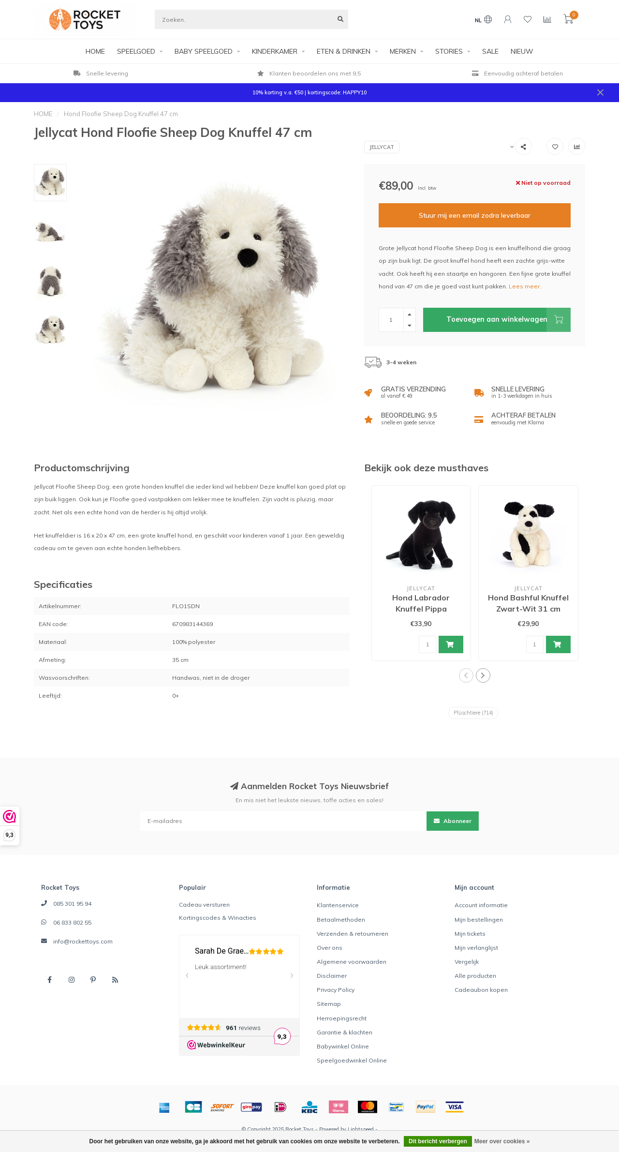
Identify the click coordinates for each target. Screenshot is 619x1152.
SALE (490, 51)
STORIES (449, 51)
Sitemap (329, 1003)
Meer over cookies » (502, 1141)
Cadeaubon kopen (481, 989)
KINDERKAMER (274, 51)
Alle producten (475, 975)
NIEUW (522, 51)
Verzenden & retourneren (352, 933)
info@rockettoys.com (83, 941)
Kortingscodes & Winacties (217, 917)
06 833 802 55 (72, 922)
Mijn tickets (470, 933)
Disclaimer (332, 975)
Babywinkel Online (343, 1046)
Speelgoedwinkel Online (352, 1060)
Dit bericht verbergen (438, 1141)
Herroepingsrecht (342, 1018)
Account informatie (481, 905)
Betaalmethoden (341, 919)
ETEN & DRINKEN (343, 51)
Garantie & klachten (344, 1032)
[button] (466, 675)
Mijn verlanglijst (476, 947)
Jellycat (381, 147)
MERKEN (403, 51)
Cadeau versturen (204, 904)
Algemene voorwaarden (351, 961)
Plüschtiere (473, 712)
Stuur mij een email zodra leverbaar (475, 215)
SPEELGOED (136, 51)
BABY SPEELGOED (204, 51)
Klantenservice (338, 905)
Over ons (329, 947)
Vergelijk (467, 961)
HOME (95, 51)
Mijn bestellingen (479, 919)
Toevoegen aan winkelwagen (508, 320)
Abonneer (453, 820)
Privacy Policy (335, 989)
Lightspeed (361, 1129)
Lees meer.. (526, 286)
